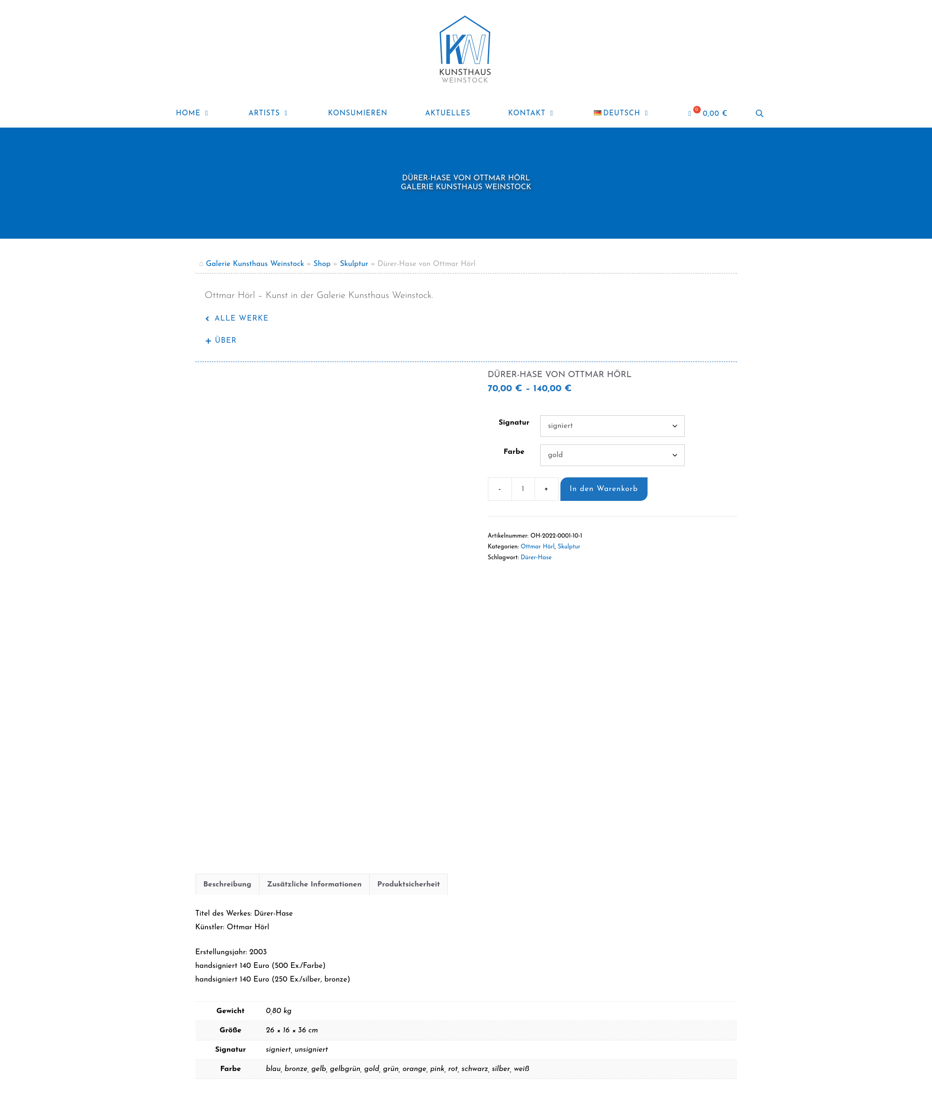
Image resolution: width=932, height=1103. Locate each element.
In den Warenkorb (604, 489)
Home (203, 114)
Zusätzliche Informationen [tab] (314, 869)
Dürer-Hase (535, 558)
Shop (322, 264)
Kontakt (541, 114)
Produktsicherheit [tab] (408, 869)
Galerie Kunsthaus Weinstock (255, 264)
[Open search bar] (760, 113)
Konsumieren (357, 113)
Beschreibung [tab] (227, 869)
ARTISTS (279, 114)
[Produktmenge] (523, 489)
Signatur (514, 423)
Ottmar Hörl (538, 547)
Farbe (513, 452)
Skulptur (354, 264)
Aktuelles (447, 113)
